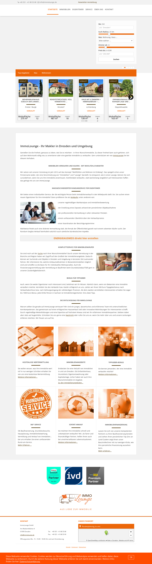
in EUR (105, 50)
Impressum (74, 547)
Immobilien (64, 9)
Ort (101, 24)
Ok (131, 557)
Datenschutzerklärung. (30, 561)
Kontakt (109, 9)
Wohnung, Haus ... (107, 37)
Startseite (52, 9)
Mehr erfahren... (105, 451)
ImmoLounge (118, 155)
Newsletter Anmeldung (87, 2)
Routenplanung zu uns (89, 526)
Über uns (98, 9)
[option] (31, 100)
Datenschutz (82, 547)
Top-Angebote (23, 73)
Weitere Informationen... (27, 377)
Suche (40, 253)
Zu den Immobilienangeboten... (70, 383)
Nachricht (70, 315)
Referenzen (46, 73)
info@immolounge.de (48, 2)
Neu (35, 73)
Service (89, 9)
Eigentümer (78, 9)
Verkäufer (74, 197)
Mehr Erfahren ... (25, 445)
